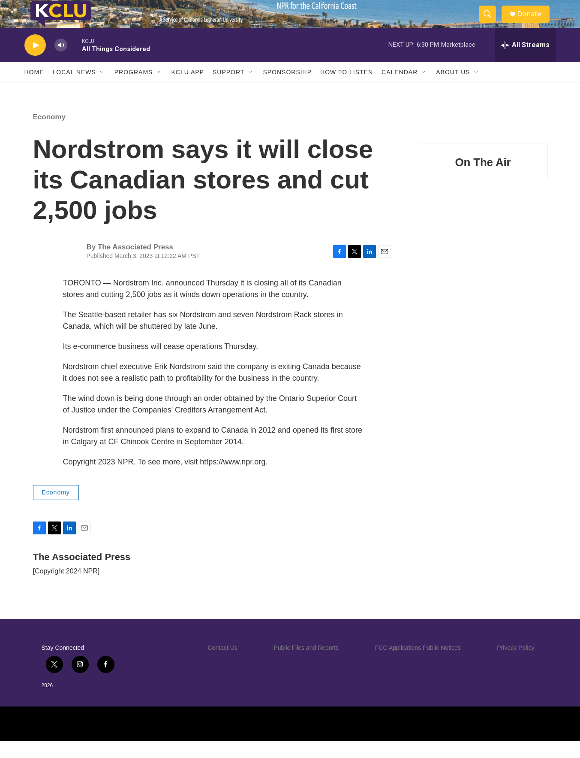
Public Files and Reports (306, 664)
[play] (35, 62)
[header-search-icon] (490, 22)
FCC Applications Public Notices (418, 664)
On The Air (483, 179)
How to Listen (346, 89)
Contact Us (222, 664)
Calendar (400, 89)
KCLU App (187, 89)
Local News (74, 89)
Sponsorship (287, 89)
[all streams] (525, 62)
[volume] (61, 62)
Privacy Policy (515, 664)
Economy (49, 134)
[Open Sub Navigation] (102, 89)
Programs (133, 89)
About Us (453, 89)
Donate (534, 22)
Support (228, 89)
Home (34, 89)
